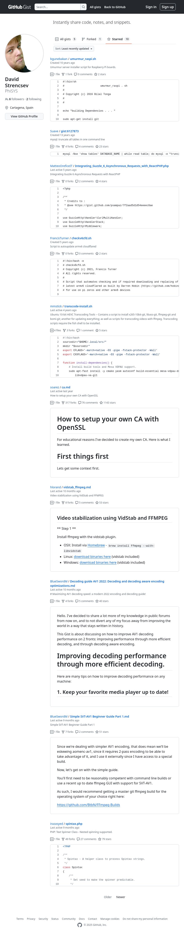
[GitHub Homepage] (79, 925)
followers (15, 99)
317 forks (68, 402)
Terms (20, 919)
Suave (54, 131)
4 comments (84, 146)
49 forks (68, 839)
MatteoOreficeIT (61, 166)
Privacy (31, 919)
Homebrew (96, 545)
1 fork (66, 74)
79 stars (104, 839)
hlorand (55, 487)
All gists (95, 7)
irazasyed (56, 824)
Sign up (168, 7)
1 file (55, 74)
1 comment (85, 330)
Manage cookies (109, 919)
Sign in (151, 7)
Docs (82, 919)
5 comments (84, 502)
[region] (114, 100)
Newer (120, 897)
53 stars (101, 502)
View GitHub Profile (24, 116)
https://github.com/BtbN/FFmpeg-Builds (88, 805)
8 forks (67, 502)
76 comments (88, 402)
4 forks (67, 146)
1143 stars (107, 402)
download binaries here (92, 556)
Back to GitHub (115, 7)
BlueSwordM (58, 581)
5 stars (101, 330)
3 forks (69, 330)
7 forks (67, 732)
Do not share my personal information (145, 919)
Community (69, 919)
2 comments (84, 181)
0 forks (67, 181)
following (33, 99)
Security (43, 919)
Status (54, 919)
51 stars (101, 732)
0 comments (83, 74)
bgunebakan (58, 59)
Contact (92, 919)
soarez (54, 387)
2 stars (100, 74)
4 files (55, 330)
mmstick (56, 306)
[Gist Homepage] (19, 6)
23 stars (101, 146)
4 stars (101, 181)
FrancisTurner (59, 238)
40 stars (101, 601)
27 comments (87, 839)
